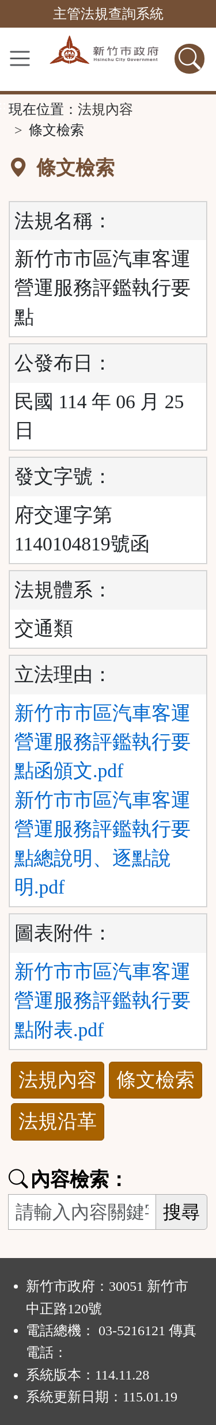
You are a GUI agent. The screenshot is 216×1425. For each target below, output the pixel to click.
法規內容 (105, 109)
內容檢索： (68, 1179)
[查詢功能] (189, 59)
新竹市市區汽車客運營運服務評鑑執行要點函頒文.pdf (102, 742)
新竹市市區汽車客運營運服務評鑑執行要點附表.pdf (102, 1000)
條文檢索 (155, 1079)
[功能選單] (20, 58)
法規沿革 (57, 1121)
